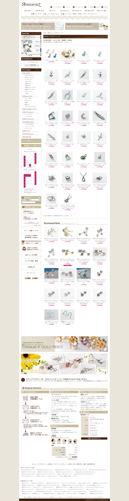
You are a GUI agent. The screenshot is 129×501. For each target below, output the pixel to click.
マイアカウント (41, 464)
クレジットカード (56, 394)
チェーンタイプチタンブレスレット (57, 489)
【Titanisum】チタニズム (48, 493)
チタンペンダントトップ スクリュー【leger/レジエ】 (51, 143)
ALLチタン (27, 100)
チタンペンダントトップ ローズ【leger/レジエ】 (84, 164)
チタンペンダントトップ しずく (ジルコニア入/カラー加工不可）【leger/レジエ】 (84, 185)
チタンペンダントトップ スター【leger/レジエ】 (84, 102)
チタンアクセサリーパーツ (27, 476)
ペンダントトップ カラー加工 (51, 60)
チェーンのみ (28, 98)
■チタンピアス (25, 483)
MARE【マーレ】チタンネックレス (46, 472)
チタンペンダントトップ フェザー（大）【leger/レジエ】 (51, 102)
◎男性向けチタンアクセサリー (97, 493)
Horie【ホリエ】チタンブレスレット (63, 469)
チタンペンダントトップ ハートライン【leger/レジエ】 (67, 164)
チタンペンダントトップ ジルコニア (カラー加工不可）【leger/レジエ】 (100, 185)
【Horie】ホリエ (25, 493)
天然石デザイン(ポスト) (30, 89)
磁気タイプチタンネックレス (76, 487)
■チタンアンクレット (91, 489)
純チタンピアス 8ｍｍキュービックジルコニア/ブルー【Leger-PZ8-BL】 (84, 302)
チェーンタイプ (28, 114)
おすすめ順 (56, 40)
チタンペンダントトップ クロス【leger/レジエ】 (100, 143)
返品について (84, 394)
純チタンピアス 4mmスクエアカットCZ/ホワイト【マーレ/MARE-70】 (99, 261)
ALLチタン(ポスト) (29, 75)
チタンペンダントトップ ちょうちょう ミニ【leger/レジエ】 (51, 185)
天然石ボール (28, 85)
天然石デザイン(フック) (30, 87)
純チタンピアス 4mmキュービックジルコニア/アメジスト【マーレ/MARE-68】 (83, 261)
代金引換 (53, 414)
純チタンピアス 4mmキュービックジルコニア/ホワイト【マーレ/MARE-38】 (51, 261)
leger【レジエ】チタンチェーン (64, 474)
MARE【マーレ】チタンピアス (28, 472)
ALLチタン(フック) (29, 77)
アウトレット (76, 476)
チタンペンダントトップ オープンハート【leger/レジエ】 (51, 123)
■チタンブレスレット (41, 489)
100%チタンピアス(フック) (52, 483)
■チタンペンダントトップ (55, 33)
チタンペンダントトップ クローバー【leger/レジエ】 (84, 60)
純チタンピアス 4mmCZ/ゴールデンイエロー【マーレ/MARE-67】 (67, 261)
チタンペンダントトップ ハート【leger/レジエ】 (67, 60)
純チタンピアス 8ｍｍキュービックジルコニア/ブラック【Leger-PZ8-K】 (100, 302)
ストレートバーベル (29, 126)
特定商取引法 (91, 464)
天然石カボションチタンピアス (100, 483)
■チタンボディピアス (27, 491)
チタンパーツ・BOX (71, 493)
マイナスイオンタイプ (30, 106)
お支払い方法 (72, 464)
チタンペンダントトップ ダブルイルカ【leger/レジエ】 (51, 164)
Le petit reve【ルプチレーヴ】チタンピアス (83, 474)
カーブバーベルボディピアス (79, 491)
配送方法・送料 (81, 464)
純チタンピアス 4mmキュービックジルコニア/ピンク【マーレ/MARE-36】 (83, 240)
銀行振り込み (55, 418)
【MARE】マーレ (36, 493)
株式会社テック (85, 414)
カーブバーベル (28, 128)
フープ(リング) (28, 79)
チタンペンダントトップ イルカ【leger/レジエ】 (100, 81)
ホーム (34, 464)
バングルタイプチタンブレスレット (76, 489)
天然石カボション (29, 83)
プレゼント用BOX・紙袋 (64, 476)
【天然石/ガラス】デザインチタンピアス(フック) (48, 485)
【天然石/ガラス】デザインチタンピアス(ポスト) (73, 485)
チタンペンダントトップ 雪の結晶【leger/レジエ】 (100, 164)
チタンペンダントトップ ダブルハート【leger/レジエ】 (51, 205)
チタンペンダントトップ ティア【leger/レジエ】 (100, 60)
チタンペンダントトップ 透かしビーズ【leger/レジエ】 (67, 123)
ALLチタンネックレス (48, 487)
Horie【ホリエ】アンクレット (80, 469)
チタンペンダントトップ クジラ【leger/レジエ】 (100, 102)
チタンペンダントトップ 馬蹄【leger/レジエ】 (67, 102)
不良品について (85, 402)
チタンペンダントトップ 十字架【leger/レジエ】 (67, 81)
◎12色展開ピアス (83, 493)
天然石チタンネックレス (61, 487)
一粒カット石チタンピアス (84, 483)
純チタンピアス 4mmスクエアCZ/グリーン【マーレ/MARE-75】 (83, 281)
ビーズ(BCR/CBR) (29, 124)
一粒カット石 (28, 81)
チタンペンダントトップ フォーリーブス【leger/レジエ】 (67, 143)
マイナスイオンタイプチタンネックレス (95, 487)
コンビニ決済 (55, 400)
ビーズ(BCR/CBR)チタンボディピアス (43, 491)
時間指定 (53, 436)
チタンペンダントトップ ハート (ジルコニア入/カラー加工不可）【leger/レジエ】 (67, 185)
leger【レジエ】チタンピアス (28, 474)
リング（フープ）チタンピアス (68, 483)
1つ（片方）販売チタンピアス (93, 485)
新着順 (70, 40)
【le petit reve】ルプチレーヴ (95, 491)
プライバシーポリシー (60, 464)
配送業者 (53, 428)
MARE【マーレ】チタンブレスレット (64, 472)
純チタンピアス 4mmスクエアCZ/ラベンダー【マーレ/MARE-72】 (67, 281)
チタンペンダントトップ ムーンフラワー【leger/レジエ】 (84, 123)
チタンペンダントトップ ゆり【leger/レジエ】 (51, 81)
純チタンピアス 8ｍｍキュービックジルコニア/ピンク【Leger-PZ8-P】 (51, 302)
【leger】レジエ (60, 493)
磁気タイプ (27, 104)
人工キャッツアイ (29, 91)
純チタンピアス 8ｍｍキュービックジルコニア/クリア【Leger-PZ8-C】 (67, 302)
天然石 (26, 102)
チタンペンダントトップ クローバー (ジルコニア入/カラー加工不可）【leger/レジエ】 (67, 206)
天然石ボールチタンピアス (28, 485)
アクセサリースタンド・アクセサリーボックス (46, 476)
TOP (44, 33)
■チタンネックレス (26, 487)
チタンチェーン (36, 487)
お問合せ (50, 464)
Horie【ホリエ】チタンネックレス (45, 469)
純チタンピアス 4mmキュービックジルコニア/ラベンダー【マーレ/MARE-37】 (99, 240)
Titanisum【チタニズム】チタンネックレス (85, 472)
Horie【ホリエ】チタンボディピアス (97, 469)
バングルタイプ (28, 116)
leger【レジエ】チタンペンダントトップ (46, 474)
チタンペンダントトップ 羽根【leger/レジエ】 (100, 123)
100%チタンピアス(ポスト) (37, 483)
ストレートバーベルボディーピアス (62, 491)
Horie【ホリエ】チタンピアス (28, 469)
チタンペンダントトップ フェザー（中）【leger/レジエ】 (84, 81)
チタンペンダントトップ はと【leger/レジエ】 (84, 143)
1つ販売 (26, 93)
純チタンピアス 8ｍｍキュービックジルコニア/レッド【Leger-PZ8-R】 (100, 281)
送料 (52, 445)
